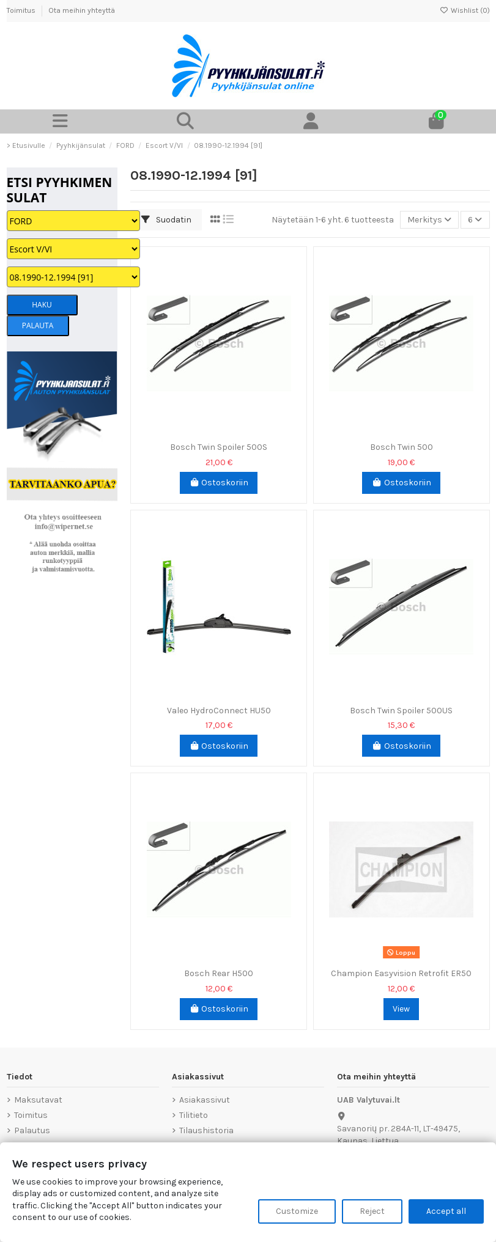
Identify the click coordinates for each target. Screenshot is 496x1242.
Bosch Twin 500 (401, 447)
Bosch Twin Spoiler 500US (401, 710)
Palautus (32, 1130)
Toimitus (22, 10)
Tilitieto (193, 1115)
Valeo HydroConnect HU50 (219, 710)
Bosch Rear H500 (218, 973)
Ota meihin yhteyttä (81, 10)
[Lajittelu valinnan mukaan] (429, 220)
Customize (297, 1211)
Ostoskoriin (219, 482)
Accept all (446, 1211)
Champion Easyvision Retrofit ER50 (401, 973)
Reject (372, 1211)
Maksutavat (38, 1100)
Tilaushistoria (206, 1130)
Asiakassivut (204, 1100)
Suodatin (166, 220)
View (401, 1009)
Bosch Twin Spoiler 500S (218, 447)
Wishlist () (465, 10)
